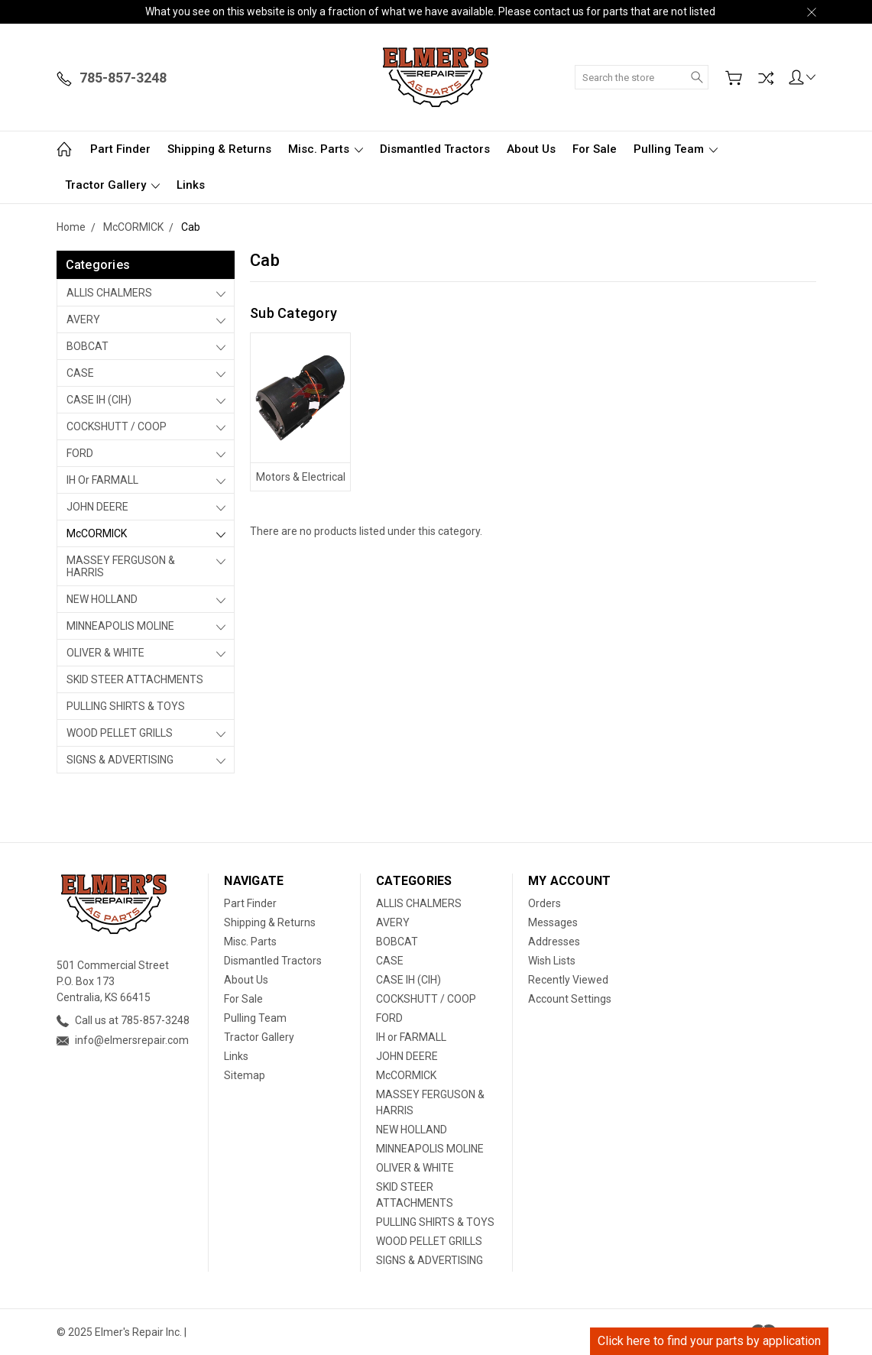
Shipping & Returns (219, 149)
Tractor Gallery (112, 185)
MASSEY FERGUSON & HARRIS (120, 566)
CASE (80, 373)
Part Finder (120, 149)
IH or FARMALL (102, 480)
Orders (544, 903)
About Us (531, 149)
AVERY (83, 319)
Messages (553, 922)
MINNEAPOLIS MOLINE (120, 626)
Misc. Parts (325, 149)
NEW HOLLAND (102, 599)
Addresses (554, 941)
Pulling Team (676, 149)
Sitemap (244, 1075)
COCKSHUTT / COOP (116, 426)
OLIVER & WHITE (105, 653)
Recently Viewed (568, 980)
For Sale (594, 149)
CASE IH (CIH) (98, 400)
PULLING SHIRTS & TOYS (125, 706)
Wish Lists (551, 961)
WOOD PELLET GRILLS (119, 733)
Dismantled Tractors (435, 149)
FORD (79, 453)
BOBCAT (87, 346)
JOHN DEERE (97, 507)
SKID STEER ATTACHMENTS (134, 679)
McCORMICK (96, 533)
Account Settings (569, 999)
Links (191, 185)
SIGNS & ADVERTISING (119, 760)
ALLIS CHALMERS (109, 293)
